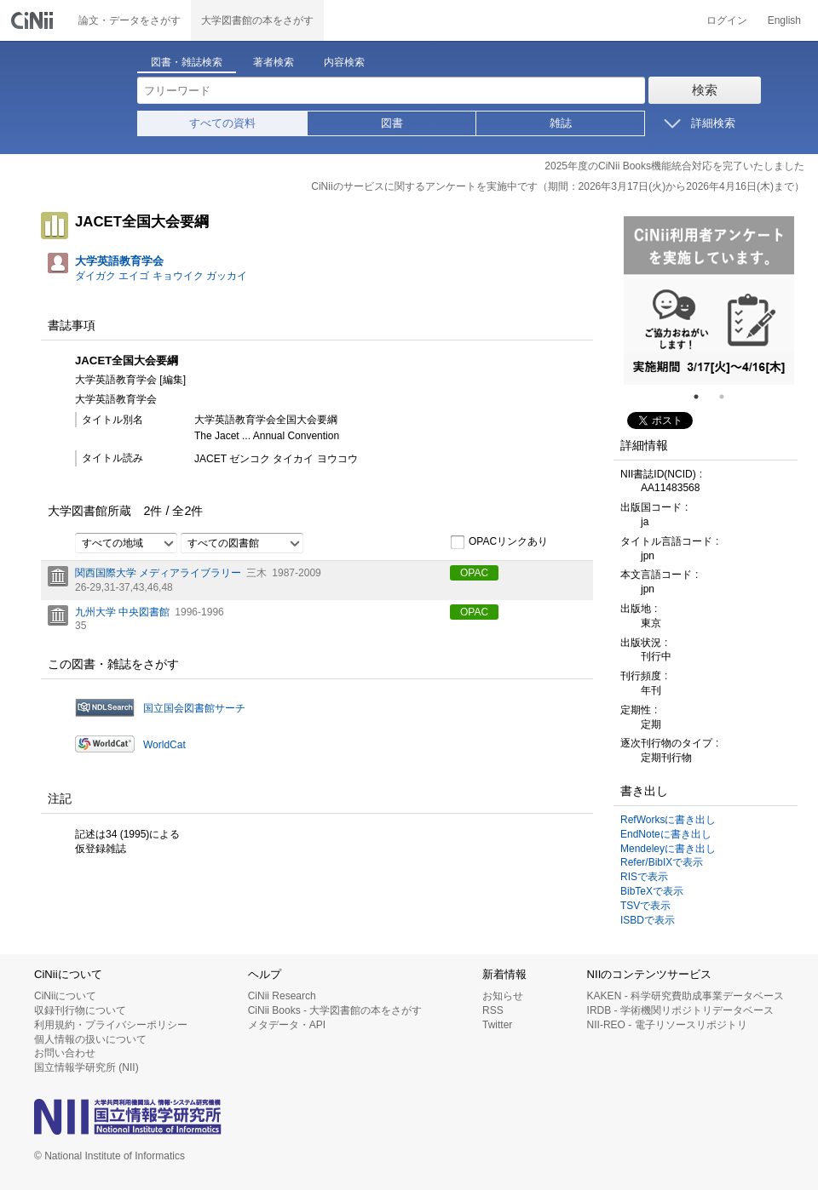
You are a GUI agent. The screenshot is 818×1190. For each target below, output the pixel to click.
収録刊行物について (80, 1010)
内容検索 (344, 62)
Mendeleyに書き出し (668, 849)
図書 (392, 123)
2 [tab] (728, 396)
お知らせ (502, 996)
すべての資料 (222, 123)
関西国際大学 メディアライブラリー (158, 573)
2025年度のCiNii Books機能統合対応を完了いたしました (674, 166)
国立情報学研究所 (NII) (86, 1067)
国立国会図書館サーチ (194, 708)
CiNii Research (282, 996)
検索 (704, 90)
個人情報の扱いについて (90, 1039)
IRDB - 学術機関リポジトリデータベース (680, 1010)
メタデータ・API (286, 1025)
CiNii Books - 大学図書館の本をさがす (335, 1010)
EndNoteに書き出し (665, 834)
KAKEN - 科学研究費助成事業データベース (685, 996)
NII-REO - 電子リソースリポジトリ (667, 1025)
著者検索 (273, 62)
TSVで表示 (645, 906)
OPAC (474, 573)
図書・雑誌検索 (186, 62)
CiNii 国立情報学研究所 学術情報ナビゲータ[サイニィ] (34, 20)
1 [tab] (702, 396)
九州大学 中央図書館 (122, 612)
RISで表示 (644, 877)
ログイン (726, 20)
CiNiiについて (65, 996)
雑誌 (561, 123)
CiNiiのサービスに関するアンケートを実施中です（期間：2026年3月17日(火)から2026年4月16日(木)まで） (557, 186)
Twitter (497, 1025)
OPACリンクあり (499, 542)
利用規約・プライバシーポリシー (110, 1025)
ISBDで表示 (647, 920)
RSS (493, 1010)
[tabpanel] (709, 300)
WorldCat (164, 745)
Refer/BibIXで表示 (661, 862)
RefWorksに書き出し (668, 820)
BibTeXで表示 (651, 891)
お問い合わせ (64, 1053)
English (784, 20)
